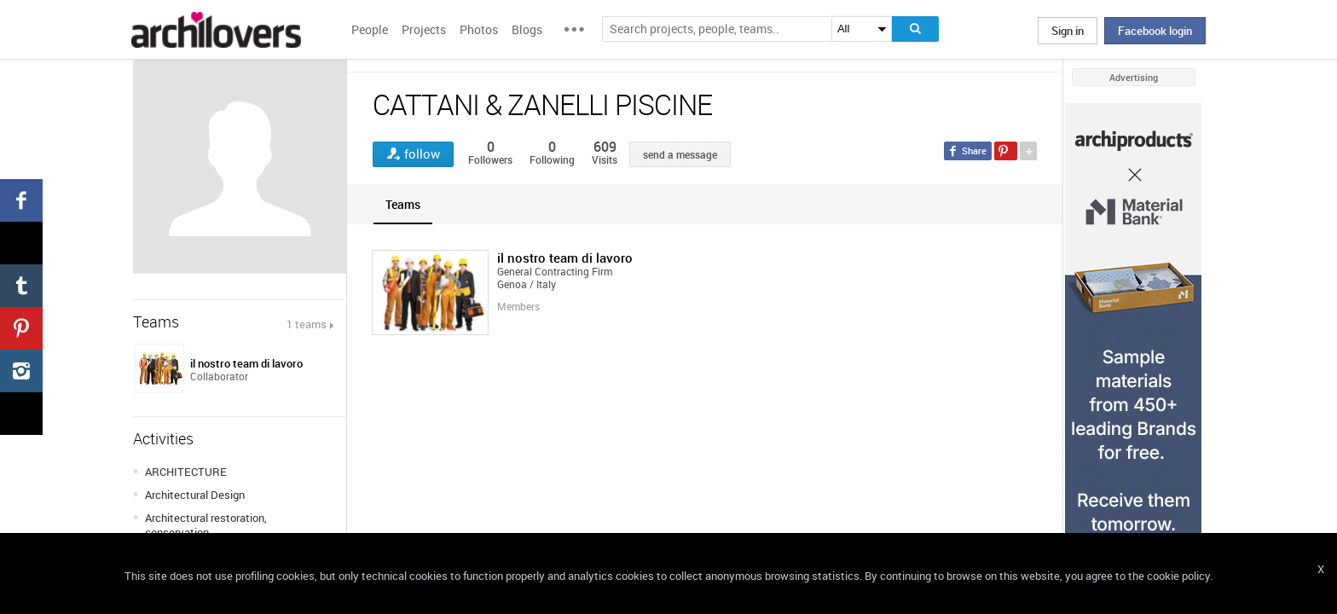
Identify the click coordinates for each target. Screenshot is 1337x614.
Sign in (1067, 30)
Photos (479, 29)
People (369, 29)
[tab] (403, 204)
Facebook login (1155, 30)
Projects (424, 29)
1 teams (306, 324)
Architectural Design (195, 494)
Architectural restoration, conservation (206, 525)
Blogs (527, 29)
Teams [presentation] (402, 204)
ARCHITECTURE (186, 471)
